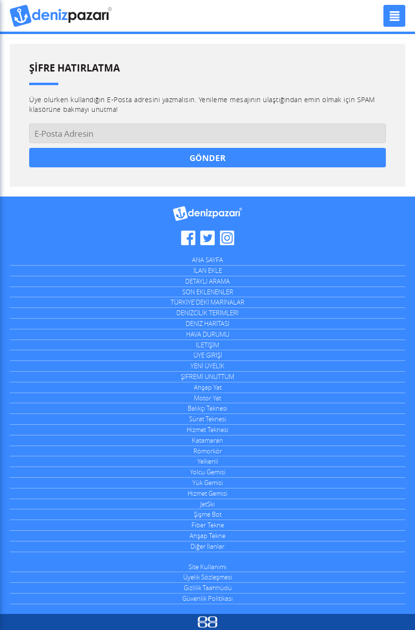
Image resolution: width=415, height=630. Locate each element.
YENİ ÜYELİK (207, 365)
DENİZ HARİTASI (207, 323)
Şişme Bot (208, 514)
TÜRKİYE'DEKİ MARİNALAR (207, 302)
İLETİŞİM (207, 345)
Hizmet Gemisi (207, 493)
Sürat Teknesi (207, 418)
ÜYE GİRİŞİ (207, 355)
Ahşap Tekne (207, 535)
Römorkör (207, 451)
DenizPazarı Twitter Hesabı (207, 238)
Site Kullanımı (207, 566)
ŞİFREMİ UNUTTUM (207, 376)
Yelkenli (207, 461)
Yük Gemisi (207, 482)
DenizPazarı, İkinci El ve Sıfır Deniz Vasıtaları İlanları (61, 16)
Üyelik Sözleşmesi (207, 577)
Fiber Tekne (207, 525)
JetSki (207, 504)
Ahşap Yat (208, 387)
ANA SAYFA (207, 259)
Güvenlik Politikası (207, 598)
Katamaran (207, 440)
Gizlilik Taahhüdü (208, 587)
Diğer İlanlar (207, 546)
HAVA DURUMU (207, 334)
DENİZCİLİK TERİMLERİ (207, 312)
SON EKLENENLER (207, 292)
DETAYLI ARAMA (207, 281)
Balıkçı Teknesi (207, 408)
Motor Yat (207, 398)
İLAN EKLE (207, 270)
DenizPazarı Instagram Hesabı (227, 238)
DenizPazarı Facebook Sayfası (188, 238)
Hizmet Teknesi (207, 429)
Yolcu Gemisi (207, 472)
